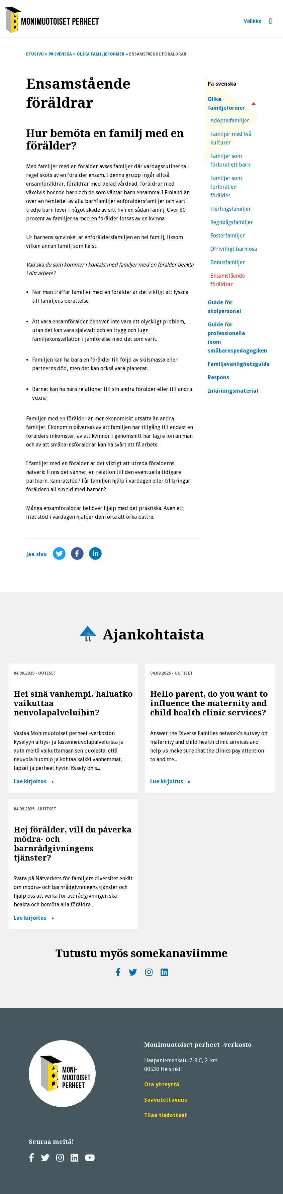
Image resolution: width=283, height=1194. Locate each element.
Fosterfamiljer (227, 235)
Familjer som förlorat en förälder (226, 187)
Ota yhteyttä (161, 1084)
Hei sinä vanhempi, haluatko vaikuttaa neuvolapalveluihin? (73, 703)
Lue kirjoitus (30, 781)
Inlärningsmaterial (233, 391)
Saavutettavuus (165, 1100)
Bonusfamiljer (227, 262)
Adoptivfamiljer (229, 120)
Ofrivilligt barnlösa (233, 249)
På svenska (60, 54)
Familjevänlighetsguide (239, 364)
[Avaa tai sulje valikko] (258, 21)
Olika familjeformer (100, 54)
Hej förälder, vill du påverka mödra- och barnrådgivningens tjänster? (72, 844)
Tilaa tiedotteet (165, 1115)
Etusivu (35, 54)
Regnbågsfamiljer (231, 222)
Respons (218, 377)
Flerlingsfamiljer (230, 209)
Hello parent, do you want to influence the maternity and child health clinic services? (209, 703)
